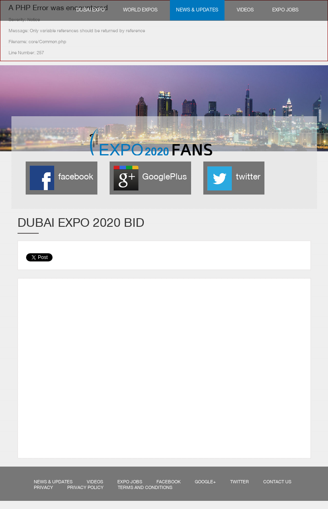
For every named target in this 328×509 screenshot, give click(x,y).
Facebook (168, 482)
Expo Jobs (285, 10)
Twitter (239, 482)
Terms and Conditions (145, 488)
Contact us (277, 482)
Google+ (205, 482)
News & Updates (197, 10)
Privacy (43, 488)
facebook (75, 177)
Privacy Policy (85, 488)
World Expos (140, 10)
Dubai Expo (90, 10)
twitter (248, 177)
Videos (245, 10)
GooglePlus (164, 177)
